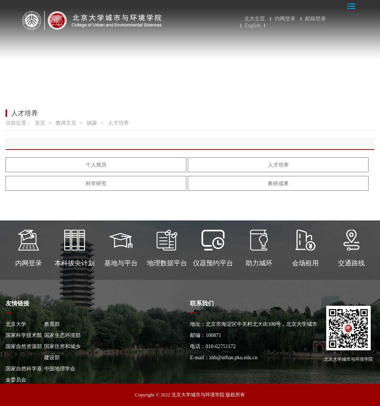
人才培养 (118, 123)
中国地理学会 (59, 368)
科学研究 (96, 183)
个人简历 (96, 165)
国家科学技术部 (24, 335)
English (253, 25)
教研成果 (278, 183)
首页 (40, 123)
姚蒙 (92, 123)
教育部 (52, 324)
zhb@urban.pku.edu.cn (233, 357)
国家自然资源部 (24, 346)
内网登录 (285, 19)
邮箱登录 (315, 19)
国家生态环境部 (62, 335)
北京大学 (16, 324)
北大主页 (254, 19)
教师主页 (66, 123)
